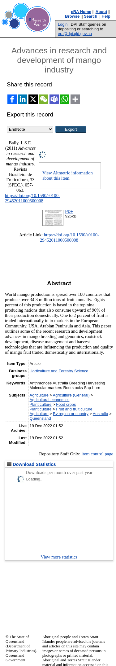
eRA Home (81, 11)
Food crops (66, 404)
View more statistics (59, 556)
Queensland (40, 418)
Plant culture (41, 404)
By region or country (70, 413)
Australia (100, 413)
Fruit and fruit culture (74, 409)
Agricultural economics (50, 399)
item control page (97, 453)
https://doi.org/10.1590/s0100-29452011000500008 (32, 198)
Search (90, 16)
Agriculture (39, 395)
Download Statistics (31, 464)
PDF (69, 211)
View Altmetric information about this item (67, 175)
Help (106, 16)
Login (62, 24)
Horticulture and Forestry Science (59, 371)
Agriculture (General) (71, 395)
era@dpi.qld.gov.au (75, 33)
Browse (72, 16)
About (101, 11)
